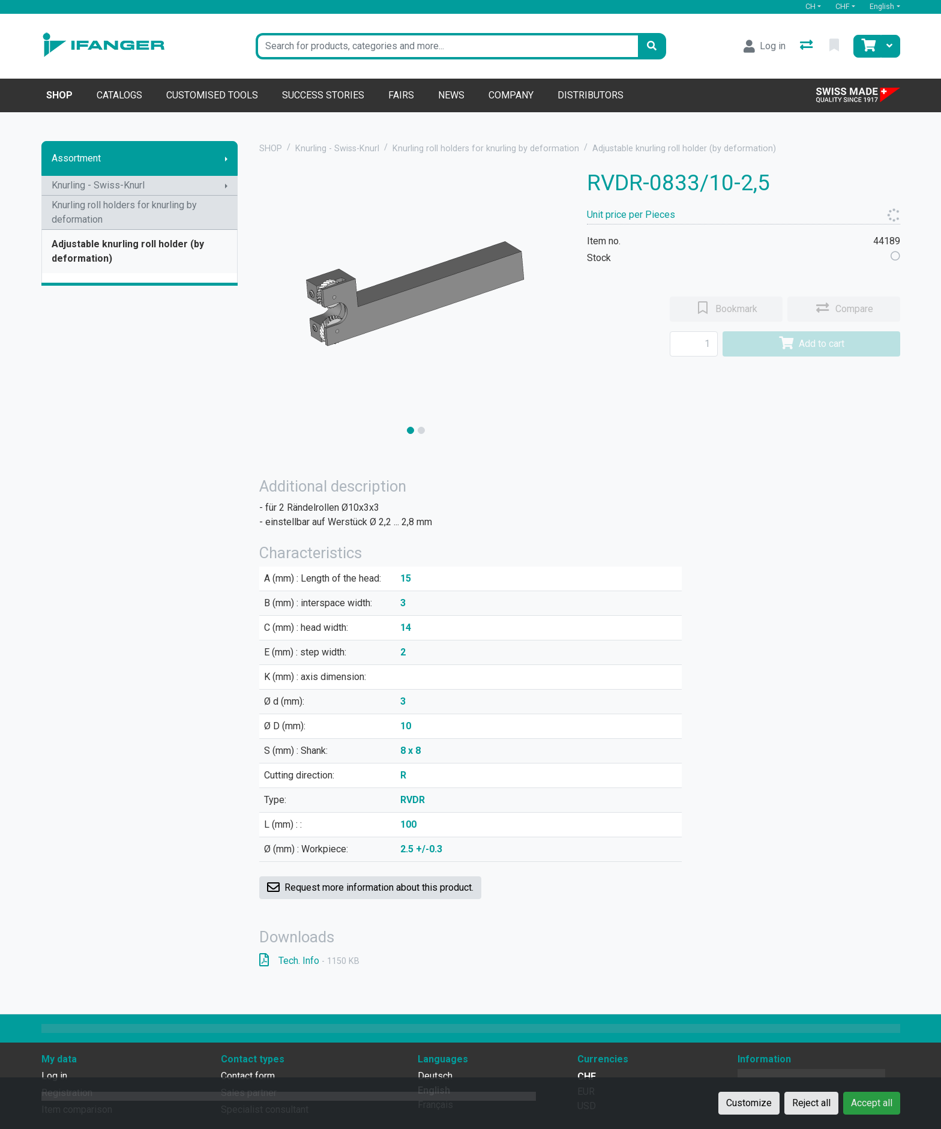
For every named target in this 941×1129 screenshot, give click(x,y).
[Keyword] (447, 46)
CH (810, 6)
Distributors (591, 95)
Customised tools (212, 95)
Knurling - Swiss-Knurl (98, 185)
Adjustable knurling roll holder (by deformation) (128, 251)
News (451, 95)
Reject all (811, 1103)
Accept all (871, 1103)
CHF (842, 6)
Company (511, 95)
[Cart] (867, 46)
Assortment (76, 158)
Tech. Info (309, 960)
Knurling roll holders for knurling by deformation (124, 212)
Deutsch (435, 1076)
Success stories (323, 95)
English (882, 6)
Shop (59, 95)
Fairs (401, 95)
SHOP (270, 148)
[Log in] (764, 46)
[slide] (410, 430)
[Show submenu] (226, 158)
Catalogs (119, 95)
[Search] (652, 46)
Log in (54, 1076)
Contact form (248, 1076)
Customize (749, 1103)
